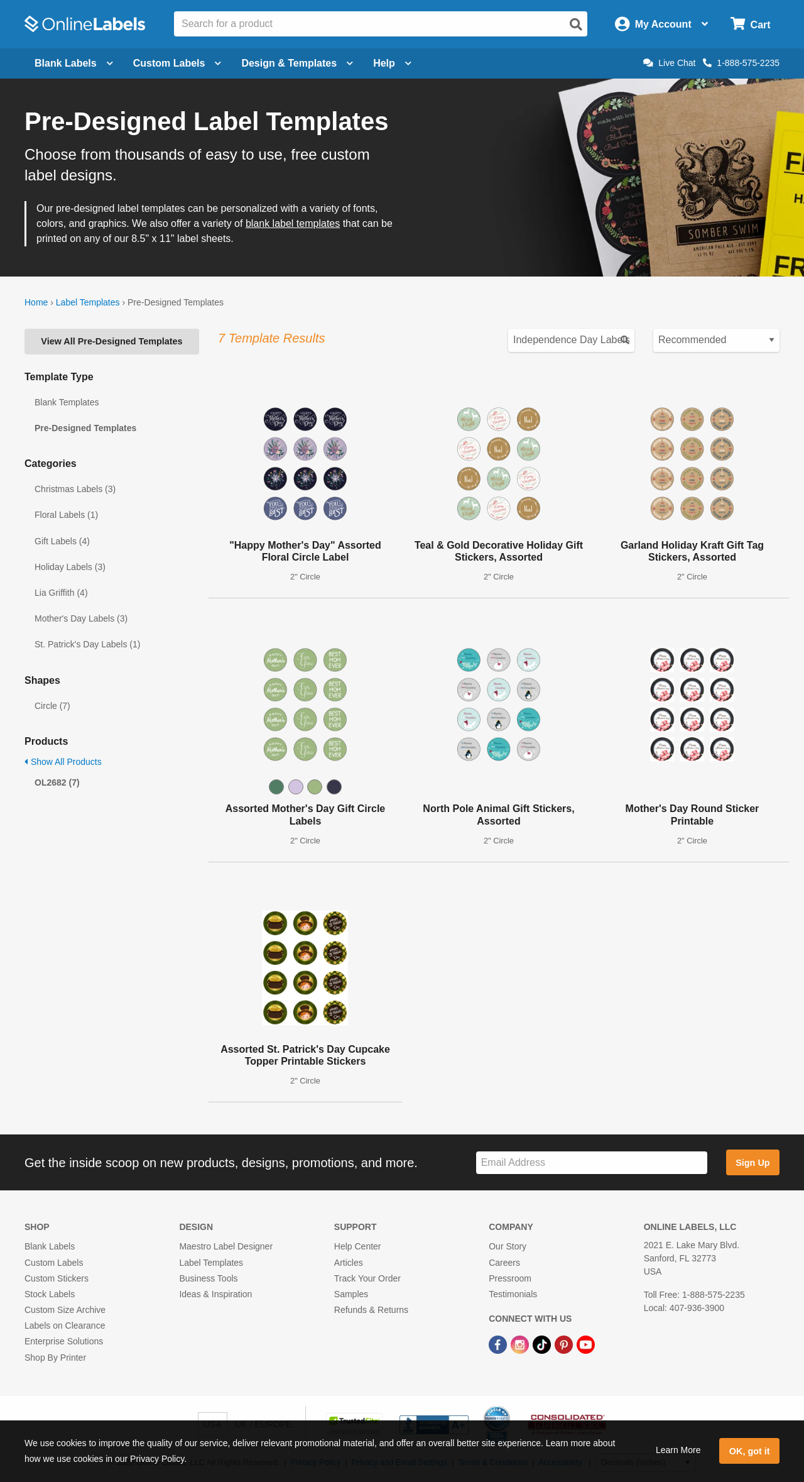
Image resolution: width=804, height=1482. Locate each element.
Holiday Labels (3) (70, 567)
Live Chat (669, 62)
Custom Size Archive (65, 1310)
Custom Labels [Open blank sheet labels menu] (177, 63)
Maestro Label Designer (226, 1246)
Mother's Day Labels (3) (81, 618)
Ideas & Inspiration (215, 1294)
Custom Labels (53, 1263)
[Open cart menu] (750, 24)
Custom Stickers (56, 1278)
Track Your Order (367, 1278)
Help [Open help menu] (392, 63)
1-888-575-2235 (741, 63)
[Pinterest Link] (565, 1344)
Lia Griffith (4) (61, 593)
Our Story (507, 1246)
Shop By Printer (55, 1358)
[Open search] (576, 24)
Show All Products (63, 762)
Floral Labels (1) (66, 515)
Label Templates (88, 302)
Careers (504, 1263)
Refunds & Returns (371, 1310)
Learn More (678, 1450)
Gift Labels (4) (62, 541)
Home (36, 302)
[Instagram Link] (521, 1344)
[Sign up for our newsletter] (591, 1163)
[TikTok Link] (543, 1344)
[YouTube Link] (586, 1344)
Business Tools (208, 1278)
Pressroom (510, 1278)
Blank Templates (67, 402)
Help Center (357, 1246)
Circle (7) (52, 706)
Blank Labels (49, 1246)
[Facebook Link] (499, 1344)
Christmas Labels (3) (75, 489)
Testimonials (513, 1294)
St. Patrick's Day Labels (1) (87, 644)
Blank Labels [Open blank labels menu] (74, 63)
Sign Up (752, 1163)
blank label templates (293, 223)
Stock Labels (49, 1294)
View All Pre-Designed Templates (111, 341)
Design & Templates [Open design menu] (297, 63)
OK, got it (749, 1451)
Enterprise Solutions (63, 1341)
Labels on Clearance (64, 1325)
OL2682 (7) (57, 782)
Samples (351, 1294)
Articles (348, 1263)
